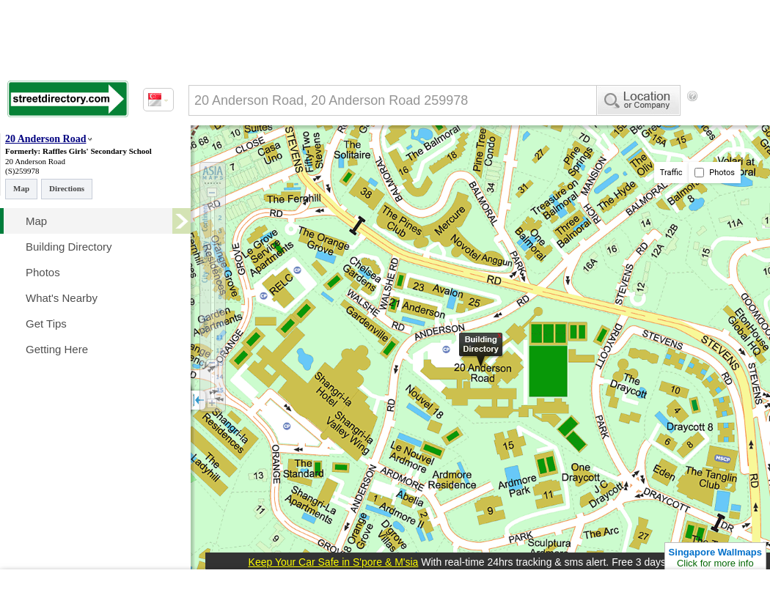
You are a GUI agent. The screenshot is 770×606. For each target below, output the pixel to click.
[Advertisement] (249, 156)
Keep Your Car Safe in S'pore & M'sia (334, 562)
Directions (66, 188)
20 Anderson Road (45, 138)
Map (21, 188)
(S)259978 (22, 170)
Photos (714, 172)
